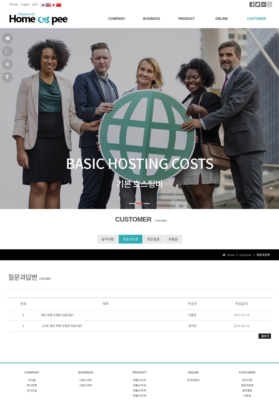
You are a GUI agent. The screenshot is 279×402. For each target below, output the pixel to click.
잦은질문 (153, 238)
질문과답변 (7, 66)
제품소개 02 (139, 385)
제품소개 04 (139, 395)
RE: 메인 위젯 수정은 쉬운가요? (63, 326)
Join (35, 4)
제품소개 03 (139, 390)
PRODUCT (186, 18)
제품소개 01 (139, 380)
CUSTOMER (256, 18)
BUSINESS (151, 18)
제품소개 (6, 53)
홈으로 (7, 40)
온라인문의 (193, 380)
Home (14, 4)
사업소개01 (85, 380)
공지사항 (107, 238)
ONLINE (221, 18)
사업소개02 (85, 385)
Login (25, 4)
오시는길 (32, 390)
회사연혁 (32, 385)
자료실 (173, 238)
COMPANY (116, 18)
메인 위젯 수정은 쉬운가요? (57, 315)
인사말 (32, 380)
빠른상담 (6, 79)
